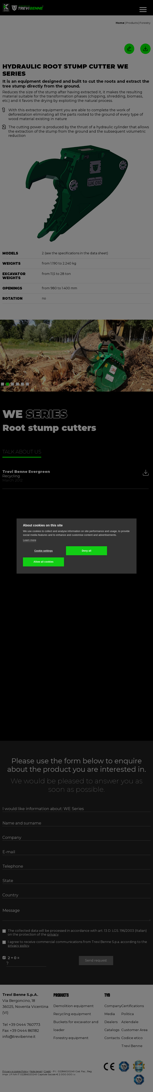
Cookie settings (42, 550)
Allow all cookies (42, 561)
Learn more (29, 540)
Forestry (145, 22)
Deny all (83, 550)
